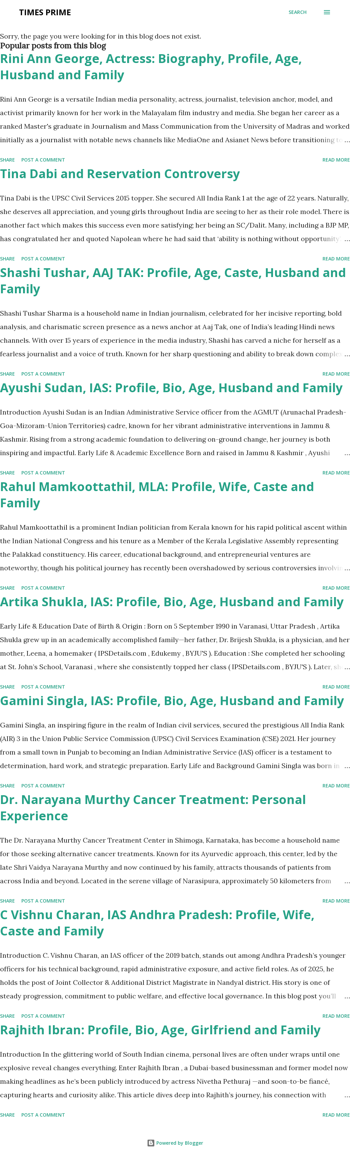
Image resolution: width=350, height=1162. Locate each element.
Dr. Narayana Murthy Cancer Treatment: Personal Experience (153, 807)
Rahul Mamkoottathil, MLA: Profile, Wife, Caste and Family (157, 494)
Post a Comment (43, 159)
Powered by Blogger (175, 1143)
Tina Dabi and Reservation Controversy (120, 173)
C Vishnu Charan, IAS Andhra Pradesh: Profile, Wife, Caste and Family (157, 922)
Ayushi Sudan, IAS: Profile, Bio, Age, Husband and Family (171, 387)
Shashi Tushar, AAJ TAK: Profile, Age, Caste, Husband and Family (173, 280)
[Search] (298, 12)
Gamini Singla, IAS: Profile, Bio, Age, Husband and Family (172, 700)
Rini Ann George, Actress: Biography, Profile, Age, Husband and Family (151, 66)
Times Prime (45, 12)
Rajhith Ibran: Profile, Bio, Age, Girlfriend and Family (160, 1029)
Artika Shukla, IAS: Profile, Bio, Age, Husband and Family (172, 601)
